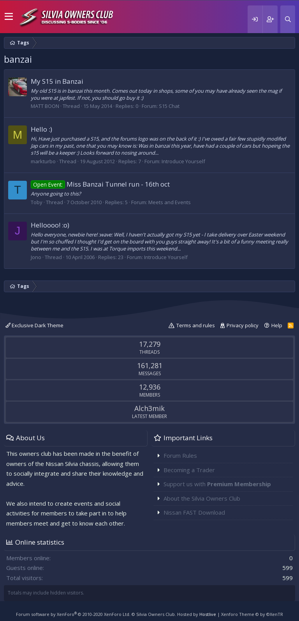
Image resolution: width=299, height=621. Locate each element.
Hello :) (41, 129)
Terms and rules (195, 325)
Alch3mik (149, 408)
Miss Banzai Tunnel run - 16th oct (100, 184)
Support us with (217, 484)
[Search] (287, 19)
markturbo (43, 161)
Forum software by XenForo (73, 614)
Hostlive (207, 614)
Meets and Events (169, 202)
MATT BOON (45, 105)
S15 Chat (169, 105)
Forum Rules (180, 455)
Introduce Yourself (183, 161)
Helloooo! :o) (50, 225)
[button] (9, 16)
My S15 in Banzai (57, 81)
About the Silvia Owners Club (202, 498)
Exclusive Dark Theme (34, 325)
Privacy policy (243, 325)
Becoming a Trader (189, 470)
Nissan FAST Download (194, 512)
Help (276, 325)
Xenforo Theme (252, 614)
